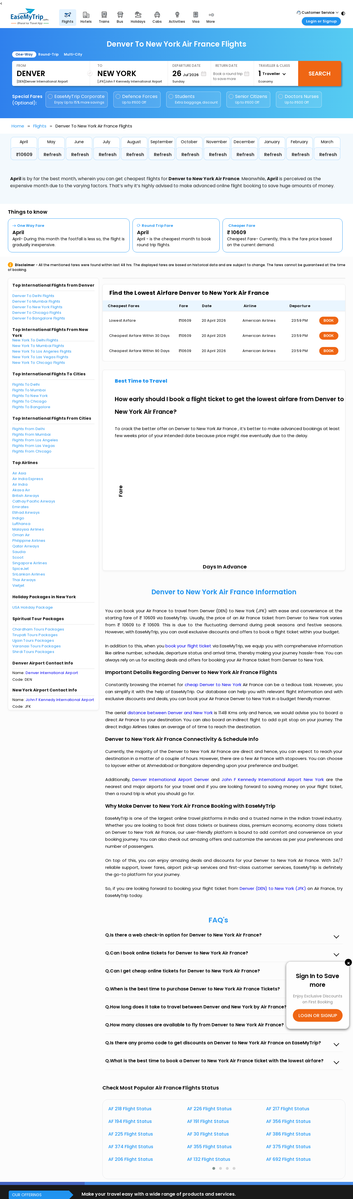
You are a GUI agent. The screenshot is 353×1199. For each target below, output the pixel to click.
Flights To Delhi (26, 384)
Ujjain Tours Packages (33, 640)
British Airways (25, 495)
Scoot (17, 557)
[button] (213, 1168)
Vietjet (18, 585)
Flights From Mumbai (31, 434)
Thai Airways (24, 580)
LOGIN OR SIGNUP (317, 1015)
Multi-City (73, 54)
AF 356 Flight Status (288, 1121)
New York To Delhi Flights (35, 340)
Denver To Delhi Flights (33, 295)
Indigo (18, 518)
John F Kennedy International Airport (60, 699)
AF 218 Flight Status (130, 1109)
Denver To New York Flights (37, 307)
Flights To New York (30, 395)
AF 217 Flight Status (287, 1109)
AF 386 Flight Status (288, 1134)
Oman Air (21, 535)
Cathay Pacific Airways (33, 501)
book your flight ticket (189, 646)
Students (193, 99)
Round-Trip (48, 54)
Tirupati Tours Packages (35, 635)
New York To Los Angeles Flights (42, 351)
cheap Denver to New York (213, 685)
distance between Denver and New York (170, 713)
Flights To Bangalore (31, 407)
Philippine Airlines (29, 540)
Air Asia (19, 473)
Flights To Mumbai (29, 390)
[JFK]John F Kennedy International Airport (129, 81)
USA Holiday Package (32, 607)
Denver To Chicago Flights (37, 312)
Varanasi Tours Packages (36, 646)
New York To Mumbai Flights (38, 345)
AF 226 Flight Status (209, 1109)
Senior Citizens (248, 99)
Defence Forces (137, 99)
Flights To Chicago (29, 401)
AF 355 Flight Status (209, 1146)
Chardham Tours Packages (38, 629)
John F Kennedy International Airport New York (274, 779)
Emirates (20, 507)
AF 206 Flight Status (130, 1159)
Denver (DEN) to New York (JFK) (273, 888)
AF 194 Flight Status (130, 1121)
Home (18, 126)
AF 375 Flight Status (288, 1146)
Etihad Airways (26, 512)
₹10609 (24, 154)
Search (319, 73)
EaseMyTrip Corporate (76, 99)
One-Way (24, 54)
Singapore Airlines (29, 563)
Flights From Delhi (28, 428)
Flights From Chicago (32, 451)
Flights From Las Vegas (33, 445)
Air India (20, 484)
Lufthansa (21, 523)
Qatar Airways (25, 546)
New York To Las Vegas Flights (40, 357)
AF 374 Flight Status (130, 1146)
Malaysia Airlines (28, 529)
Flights (39, 126)
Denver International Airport (52, 672)
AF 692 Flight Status (288, 1159)
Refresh (52, 154)
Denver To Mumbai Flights (36, 301)
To (99, 65)
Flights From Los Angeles (35, 440)
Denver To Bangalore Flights (38, 318)
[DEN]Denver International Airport (42, 81)
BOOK (329, 321)
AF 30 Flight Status (208, 1134)
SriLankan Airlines (28, 574)
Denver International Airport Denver (171, 779)
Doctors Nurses (298, 99)
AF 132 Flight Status (208, 1159)
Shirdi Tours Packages (33, 651)
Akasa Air (21, 490)
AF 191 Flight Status (208, 1121)
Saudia (19, 551)
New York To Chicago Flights (38, 362)
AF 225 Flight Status (130, 1134)
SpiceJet (20, 568)
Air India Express (27, 478)
